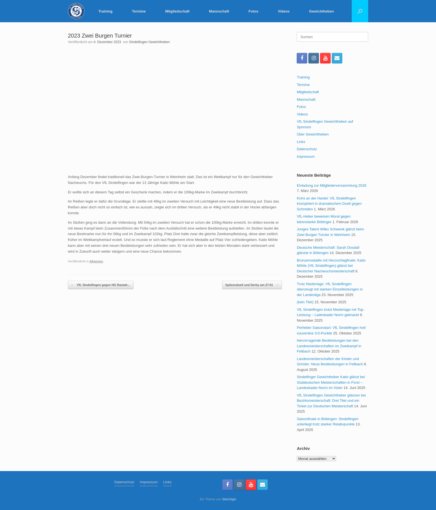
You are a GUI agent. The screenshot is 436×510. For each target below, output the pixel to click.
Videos (283, 11)
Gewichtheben (321, 11)
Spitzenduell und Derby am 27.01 (252, 285)
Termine (139, 11)
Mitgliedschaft (177, 11)
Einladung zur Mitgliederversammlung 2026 (331, 185)
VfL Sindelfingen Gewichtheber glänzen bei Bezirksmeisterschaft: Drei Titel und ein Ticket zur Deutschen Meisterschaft (331, 400)
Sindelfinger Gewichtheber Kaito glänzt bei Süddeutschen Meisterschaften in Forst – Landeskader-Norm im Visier (331, 382)
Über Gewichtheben (313, 134)
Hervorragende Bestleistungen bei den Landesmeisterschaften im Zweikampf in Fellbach (329, 345)
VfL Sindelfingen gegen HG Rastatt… (100, 285)
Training (105, 11)
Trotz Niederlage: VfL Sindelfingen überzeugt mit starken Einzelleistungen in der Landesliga (330, 289)
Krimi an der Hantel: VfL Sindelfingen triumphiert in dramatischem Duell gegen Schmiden (329, 203)
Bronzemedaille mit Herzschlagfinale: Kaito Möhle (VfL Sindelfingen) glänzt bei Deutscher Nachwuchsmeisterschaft (331, 265)
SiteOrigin (229, 499)
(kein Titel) (305, 302)
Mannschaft (219, 11)
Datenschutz (307, 149)
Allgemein (96, 261)
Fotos (253, 11)
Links (301, 142)
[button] (360, 11)
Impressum (305, 156)
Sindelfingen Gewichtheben (149, 42)
